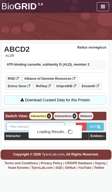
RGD (13, 79)
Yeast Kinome (18, 168)
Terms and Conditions (21, 163)
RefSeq (43, 86)
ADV (95, 127)
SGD (58, 168)
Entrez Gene (19, 86)
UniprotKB (66, 86)
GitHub (70, 168)
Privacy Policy (51, 163)
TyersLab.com (53, 154)
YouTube (84, 168)
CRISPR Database (78, 163)
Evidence (97, 136)
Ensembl (90, 86)
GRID (22, 6)
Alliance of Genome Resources (49, 79)
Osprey (100, 163)
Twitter (99, 168)
